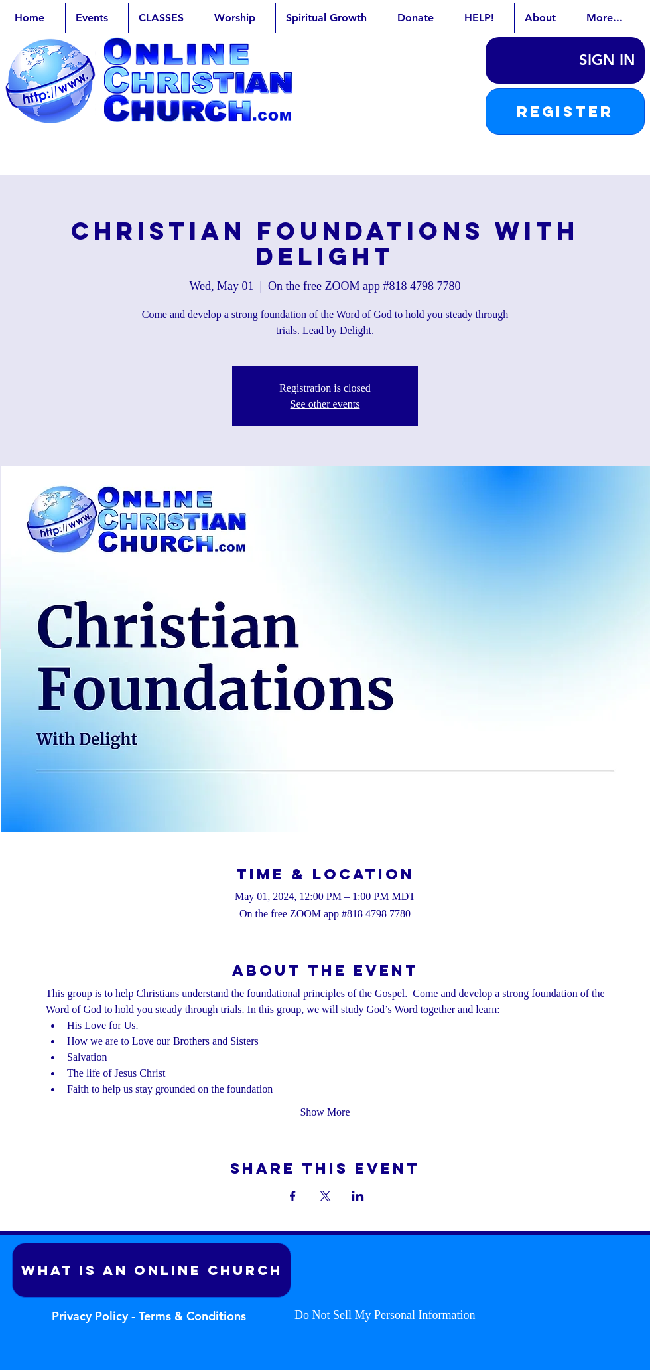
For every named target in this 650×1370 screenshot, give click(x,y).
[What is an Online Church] (151, 1270)
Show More (325, 1112)
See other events (325, 404)
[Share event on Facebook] (293, 1196)
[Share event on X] (325, 1196)
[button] (565, 111)
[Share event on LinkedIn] (358, 1196)
